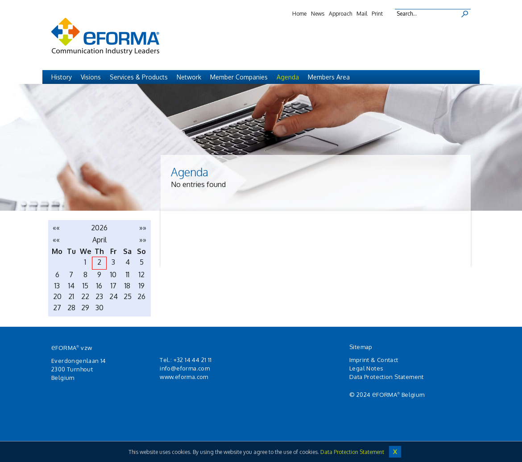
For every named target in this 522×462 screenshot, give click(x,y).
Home (299, 13)
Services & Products (139, 77)
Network (189, 77)
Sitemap (361, 346)
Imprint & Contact (373, 359)
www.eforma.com (184, 376)
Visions (91, 77)
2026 (99, 227)
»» (142, 227)
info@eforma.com (185, 368)
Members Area (329, 77)
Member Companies (239, 77)
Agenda (288, 77)
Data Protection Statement (386, 376)
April (99, 239)
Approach (340, 13)
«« (56, 227)
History (61, 77)
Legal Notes (366, 368)
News (317, 13)
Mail (361, 13)
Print (377, 13)
